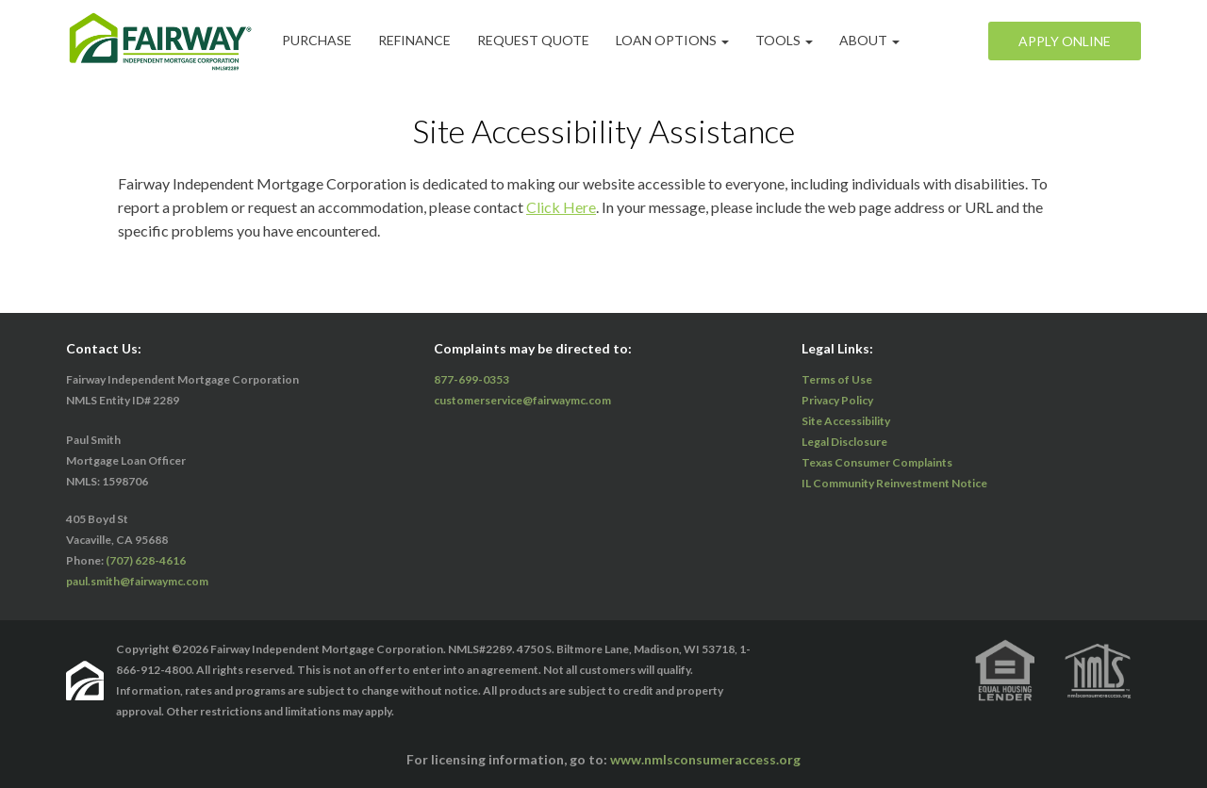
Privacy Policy (837, 400)
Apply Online (1064, 41)
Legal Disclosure (844, 442)
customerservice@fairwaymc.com (522, 400)
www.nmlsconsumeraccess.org (705, 759)
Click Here (561, 207)
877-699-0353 (471, 379)
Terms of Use (837, 379)
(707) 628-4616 (146, 560)
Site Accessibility (846, 421)
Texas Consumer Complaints (877, 462)
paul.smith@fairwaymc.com (137, 581)
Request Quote (533, 40)
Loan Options (672, 40)
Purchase (317, 40)
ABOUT (869, 40)
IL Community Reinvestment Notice (894, 483)
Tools (784, 40)
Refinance (414, 40)
